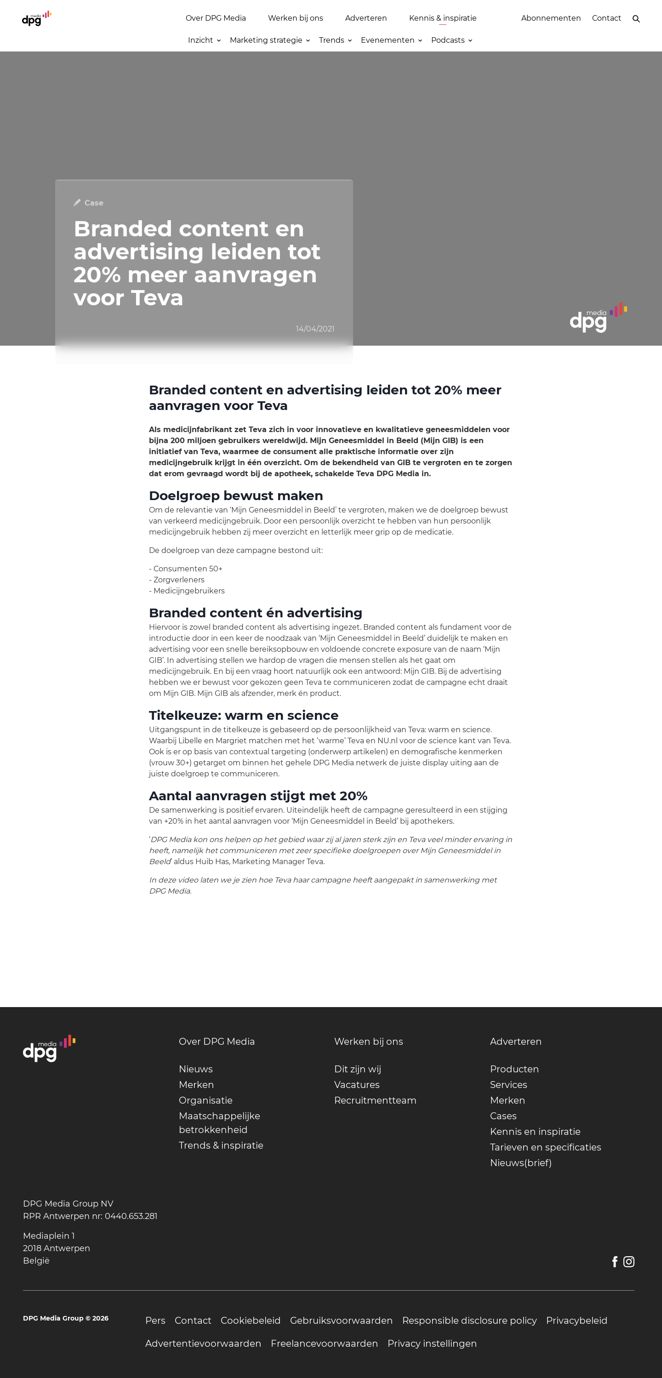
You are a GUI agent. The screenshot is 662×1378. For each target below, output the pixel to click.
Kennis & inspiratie (443, 18)
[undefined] (251, 1041)
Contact (607, 18)
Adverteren (366, 18)
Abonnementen (551, 18)
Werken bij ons (295, 18)
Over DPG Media (216, 18)
